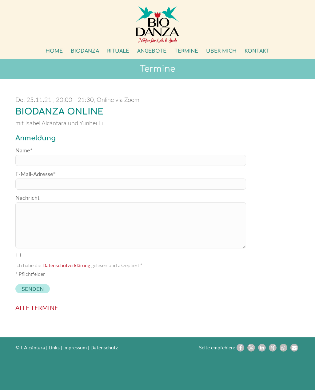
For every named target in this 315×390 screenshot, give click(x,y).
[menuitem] (54, 51)
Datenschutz (104, 347)
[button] (240, 348)
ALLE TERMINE (36, 307)
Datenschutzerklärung (66, 265)
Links (54, 347)
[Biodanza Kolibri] (157, 24)
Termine (157, 69)
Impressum (75, 347)
